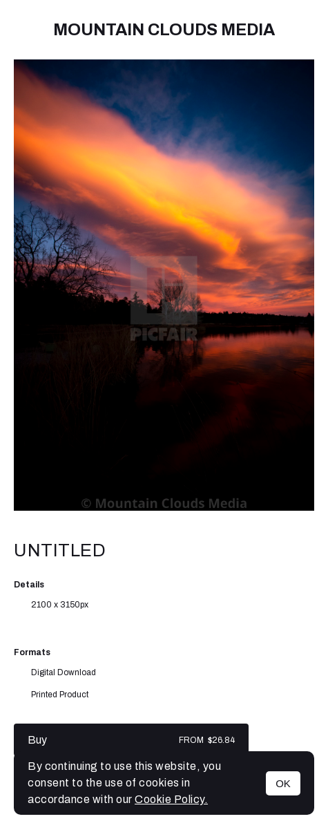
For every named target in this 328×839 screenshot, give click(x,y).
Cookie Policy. (171, 799)
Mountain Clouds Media (164, 30)
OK (283, 783)
